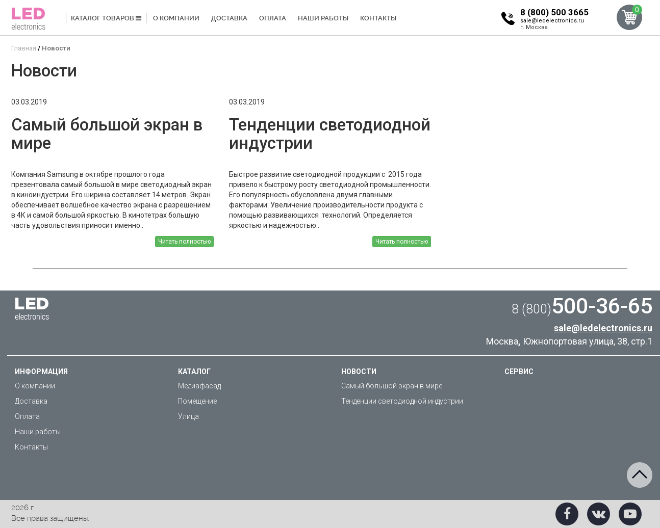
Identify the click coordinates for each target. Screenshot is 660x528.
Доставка (229, 18)
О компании (176, 18)
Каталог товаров (106, 18)
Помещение (197, 401)
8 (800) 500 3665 (554, 12)
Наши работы (323, 18)
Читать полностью (184, 241)
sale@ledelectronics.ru (552, 20)
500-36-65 (582, 306)
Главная (23, 48)
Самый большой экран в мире (391, 386)
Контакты (378, 18)
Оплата (272, 18)
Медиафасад (199, 386)
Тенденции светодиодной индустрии (402, 401)
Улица (188, 416)
